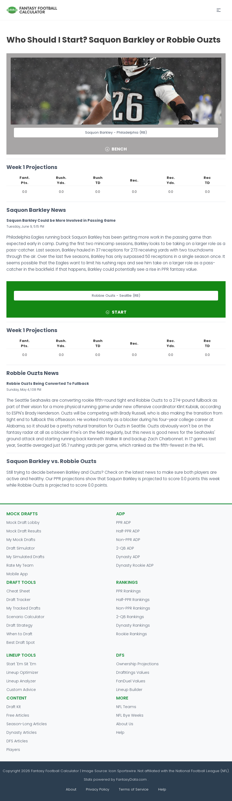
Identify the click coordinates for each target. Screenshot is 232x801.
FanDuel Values (130, 681)
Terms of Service (134, 789)
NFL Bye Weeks (129, 715)
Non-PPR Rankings (133, 608)
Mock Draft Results (23, 531)
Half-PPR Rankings (133, 599)
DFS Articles (17, 741)
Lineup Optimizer (22, 672)
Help (120, 732)
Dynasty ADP (128, 556)
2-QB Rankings (130, 616)
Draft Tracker (18, 599)
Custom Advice (21, 689)
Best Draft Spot (20, 642)
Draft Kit (13, 706)
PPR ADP (123, 522)
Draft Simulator (20, 548)
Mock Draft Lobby (23, 522)
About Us (124, 724)
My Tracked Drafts (23, 608)
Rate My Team (19, 565)
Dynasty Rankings (133, 625)
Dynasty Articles (21, 732)
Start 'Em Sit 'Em (21, 664)
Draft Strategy (19, 625)
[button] (219, 10)
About (71, 789)
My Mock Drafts (20, 539)
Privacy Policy (97, 789)
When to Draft (19, 634)
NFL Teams (126, 706)
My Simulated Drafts (25, 556)
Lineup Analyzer (21, 681)
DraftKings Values (132, 672)
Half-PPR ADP (128, 531)
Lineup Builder (129, 689)
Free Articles (17, 715)
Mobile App (17, 574)
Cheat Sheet (18, 591)
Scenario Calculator (25, 616)
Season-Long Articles (26, 724)
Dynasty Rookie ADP (135, 565)
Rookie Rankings (131, 634)
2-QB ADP (125, 548)
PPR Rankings (128, 591)
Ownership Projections (137, 664)
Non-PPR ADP (128, 539)
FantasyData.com (132, 779)
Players (13, 749)
